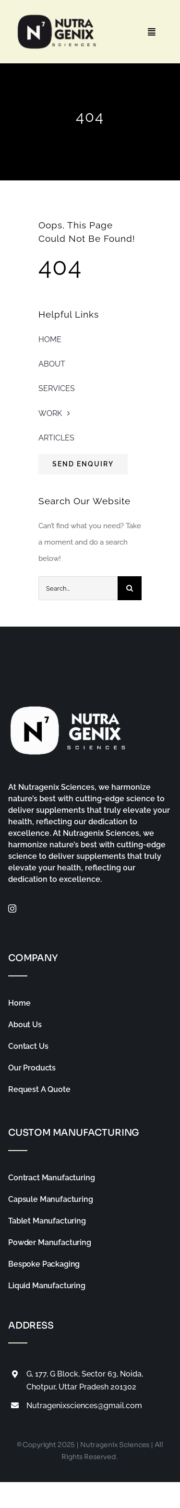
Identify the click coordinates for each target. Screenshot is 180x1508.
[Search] (130, 588)
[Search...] (78, 588)
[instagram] (12, 908)
